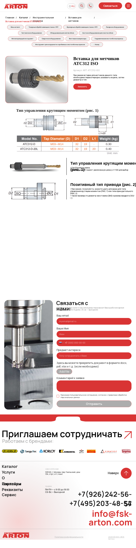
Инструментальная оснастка (43, 19)
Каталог (23, 17)
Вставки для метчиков (74, 19)
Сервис (9, 503)
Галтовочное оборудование (64, 34)
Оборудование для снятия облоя (96, 34)
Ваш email (63, 324)
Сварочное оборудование (103, 40)
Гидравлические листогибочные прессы (51, 46)
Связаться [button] (110, 6)
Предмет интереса (68, 358)
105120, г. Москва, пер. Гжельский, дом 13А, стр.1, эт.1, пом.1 (62, 481)
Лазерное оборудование (36, 34)
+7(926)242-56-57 (105, 507)
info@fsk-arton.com (110, 526)
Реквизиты (12, 498)
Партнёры (11, 492)
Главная (9, 17)
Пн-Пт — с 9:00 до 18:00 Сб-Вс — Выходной (57, 499)
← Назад (67, 53)
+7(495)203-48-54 (100, 512)
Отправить (94, 412)
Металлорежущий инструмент (73, 40)
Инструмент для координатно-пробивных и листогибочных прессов (99, 46)
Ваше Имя (63, 337)
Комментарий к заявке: (71, 386)
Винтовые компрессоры (19, 46)
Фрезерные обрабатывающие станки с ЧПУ (96, 27)
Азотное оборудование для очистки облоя (37, 40)
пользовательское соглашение (83, 403)
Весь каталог (27, 27)
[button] (82, 95)
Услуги (8, 480)
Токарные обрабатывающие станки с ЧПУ (56, 27)
